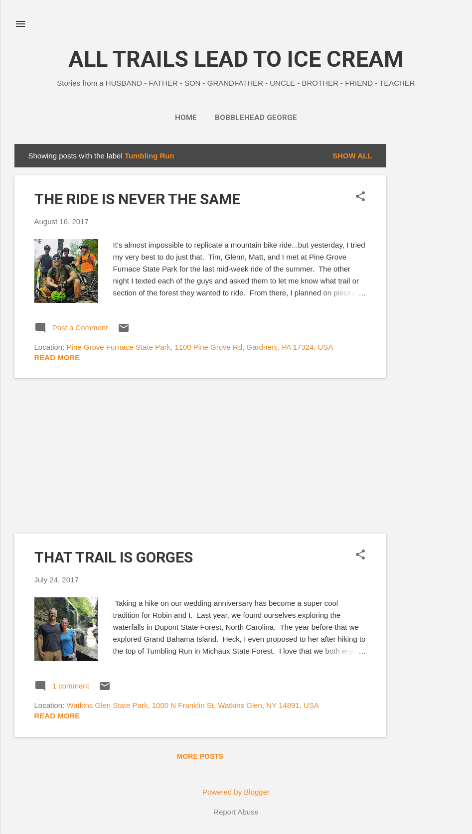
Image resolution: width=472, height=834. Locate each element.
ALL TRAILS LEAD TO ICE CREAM (236, 59)
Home (186, 117)
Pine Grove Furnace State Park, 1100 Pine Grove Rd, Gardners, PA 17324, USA (200, 347)
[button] (360, 197)
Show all (352, 155)
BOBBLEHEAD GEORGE (256, 117)
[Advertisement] (426, 293)
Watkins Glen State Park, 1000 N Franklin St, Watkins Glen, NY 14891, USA (193, 705)
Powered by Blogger (236, 792)
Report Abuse (236, 812)
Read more (57, 357)
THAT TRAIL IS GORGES (113, 557)
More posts (200, 756)
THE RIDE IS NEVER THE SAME (137, 199)
